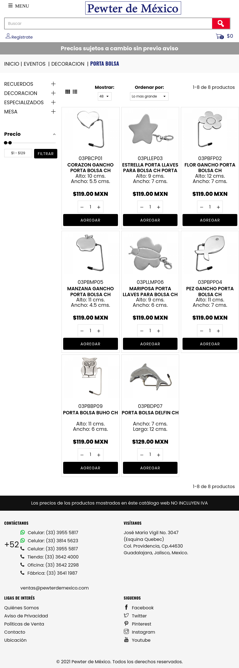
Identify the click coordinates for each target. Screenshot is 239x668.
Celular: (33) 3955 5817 (49, 532)
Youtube (137, 640)
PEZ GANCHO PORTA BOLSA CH (210, 291)
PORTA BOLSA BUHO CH (90, 413)
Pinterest (138, 624)
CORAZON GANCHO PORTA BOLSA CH (90, 167)
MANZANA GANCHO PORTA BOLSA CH (90, 291)
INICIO (13, 64)
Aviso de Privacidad (26, 616)
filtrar (46, 153)
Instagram (139, 632)
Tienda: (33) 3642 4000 (49, 557)
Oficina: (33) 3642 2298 (49, 565)
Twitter (135, 616)
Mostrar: (104, 87)
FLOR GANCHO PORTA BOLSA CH (209, 167)
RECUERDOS (18, 83)
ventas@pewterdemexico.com (54, 588)
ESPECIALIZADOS (24, 102)
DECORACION (70, 64)
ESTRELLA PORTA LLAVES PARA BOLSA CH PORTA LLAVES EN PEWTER (150, 167)
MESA (10, 111)
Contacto (14, 632)
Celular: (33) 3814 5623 (49, 541)
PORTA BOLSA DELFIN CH (150, 413)
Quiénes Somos (21, 608)
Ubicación (15, 640)
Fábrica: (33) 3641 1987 (48, 573)
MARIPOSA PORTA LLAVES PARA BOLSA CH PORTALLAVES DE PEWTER (150, 291)
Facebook (139, 608)
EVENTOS (37, 64)
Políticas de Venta (24, 624)
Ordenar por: (149, 87)
